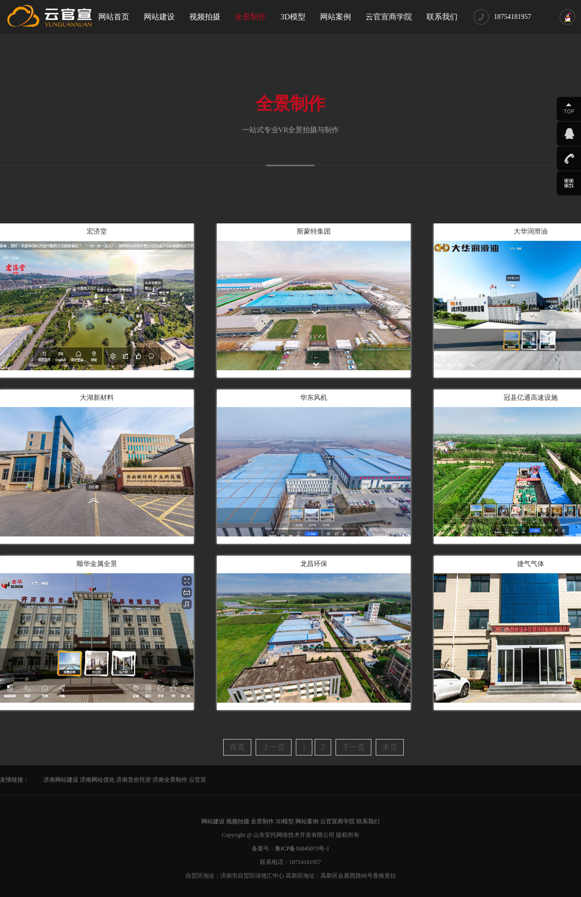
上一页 (273, 747)
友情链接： (14, 779)
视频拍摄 (204, 17)
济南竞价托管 (133, 779)
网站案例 (335, 17)
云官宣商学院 (389, 17)
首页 (237, 747)
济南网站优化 (97, 779)
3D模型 (293, 17)
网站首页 (113, 17)
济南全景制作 (170, 779)
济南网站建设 (61, 779)
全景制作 (250, 17)
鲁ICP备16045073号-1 (302, 848)
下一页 (353, 747)
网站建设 (159, 17)
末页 (390, 747)
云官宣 (197, 779)
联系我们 (442, 17)
